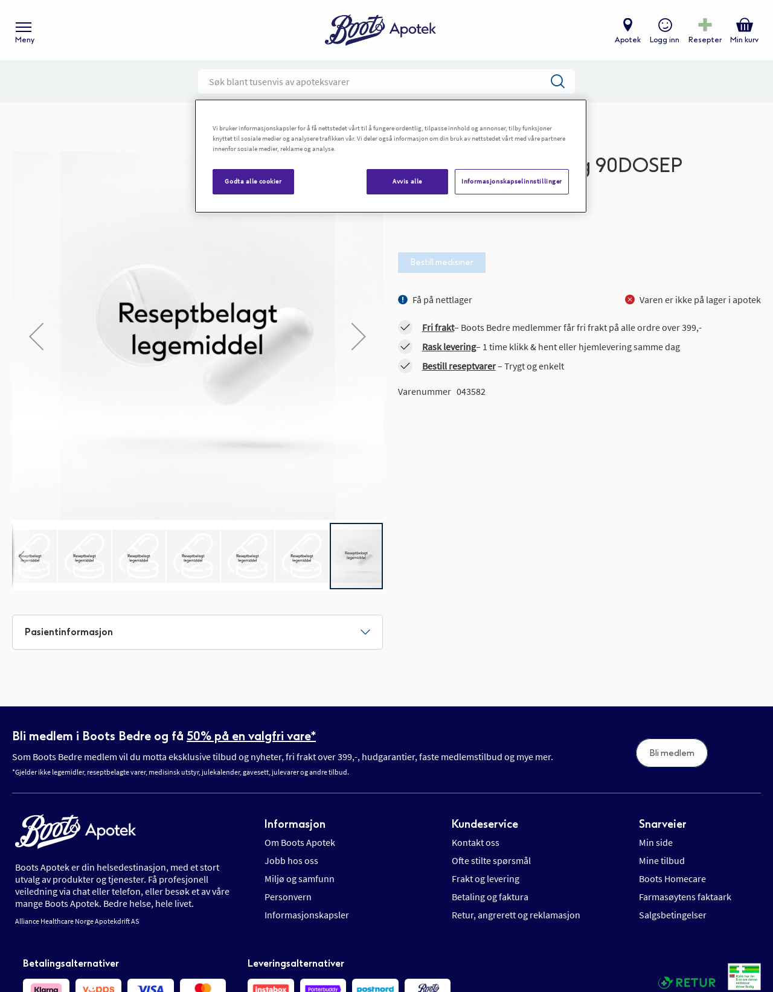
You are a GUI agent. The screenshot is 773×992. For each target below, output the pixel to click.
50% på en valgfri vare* (251, 736)
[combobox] (386, 81)
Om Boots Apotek (300, 842)
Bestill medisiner (441, 262)
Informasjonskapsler (307, 915)
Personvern (288, 897)
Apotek (628, 40)
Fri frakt (438, 327)
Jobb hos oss (291, 860)
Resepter (705, 40)
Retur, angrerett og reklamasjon (516, 915)
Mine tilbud (662, 860)
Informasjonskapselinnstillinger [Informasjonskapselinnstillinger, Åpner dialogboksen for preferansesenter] (511, 181)
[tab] (197, 632)
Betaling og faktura (490, 897)
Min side (656, 842)
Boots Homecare (672, 878)
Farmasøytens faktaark (685, 897)
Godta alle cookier (253, 181)
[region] (390, 156)
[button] (21, 556)
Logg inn (664, 40)
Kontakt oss (475, 842)
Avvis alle (407, 181)
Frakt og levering (485, 878)
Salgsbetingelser (673, 915)
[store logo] (380, 30)
